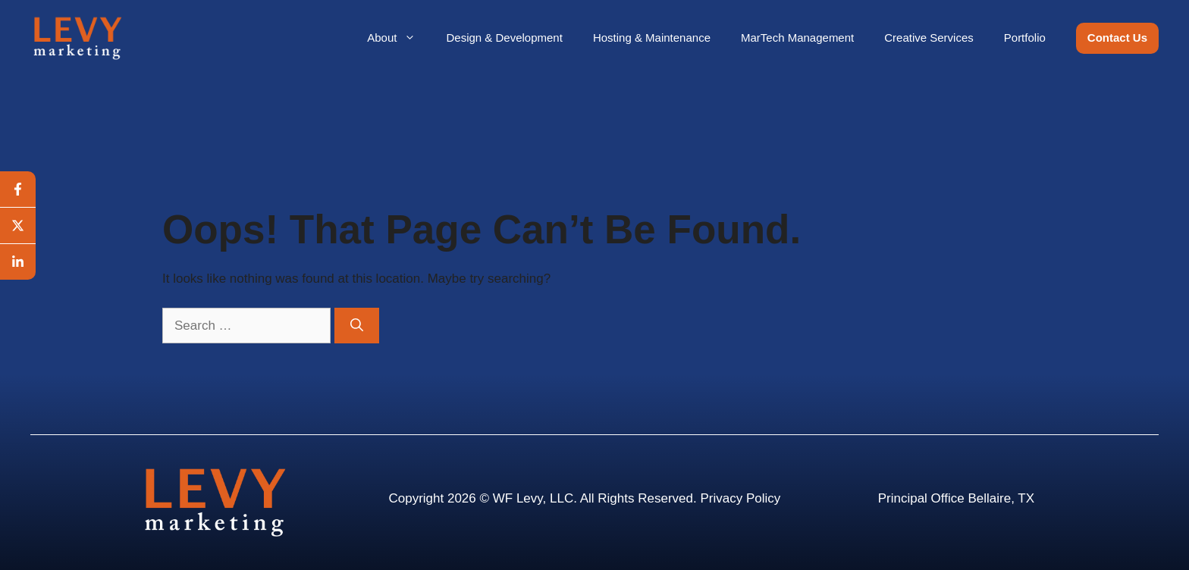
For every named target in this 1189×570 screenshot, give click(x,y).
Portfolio (1025, 37)
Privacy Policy (740, 498)
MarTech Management (797, 37)
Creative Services (929, 37)
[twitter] (18, 226)
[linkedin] (18, 262)
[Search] (356, 326)
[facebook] (18, 189)
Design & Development (504, 37)
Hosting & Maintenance (652, 37)
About (399, 38)
